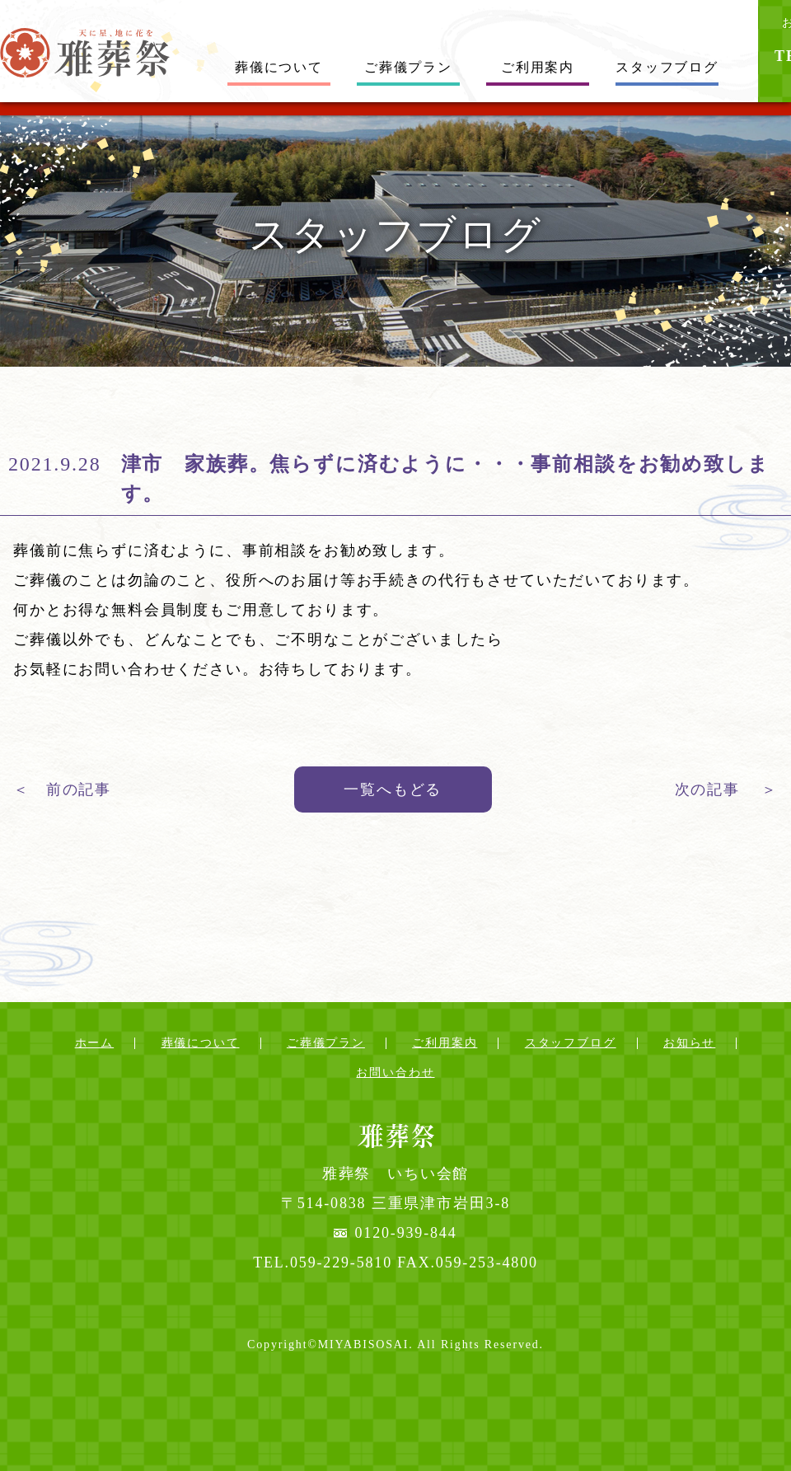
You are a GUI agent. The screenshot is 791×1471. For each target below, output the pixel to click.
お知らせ (689, 1043)
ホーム (95, 1043)
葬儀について (279, 67)
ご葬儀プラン (408, 67)
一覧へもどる (393, 789)
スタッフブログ (666, 67)
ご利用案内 (537, 67)
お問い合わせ (395, 1072)
